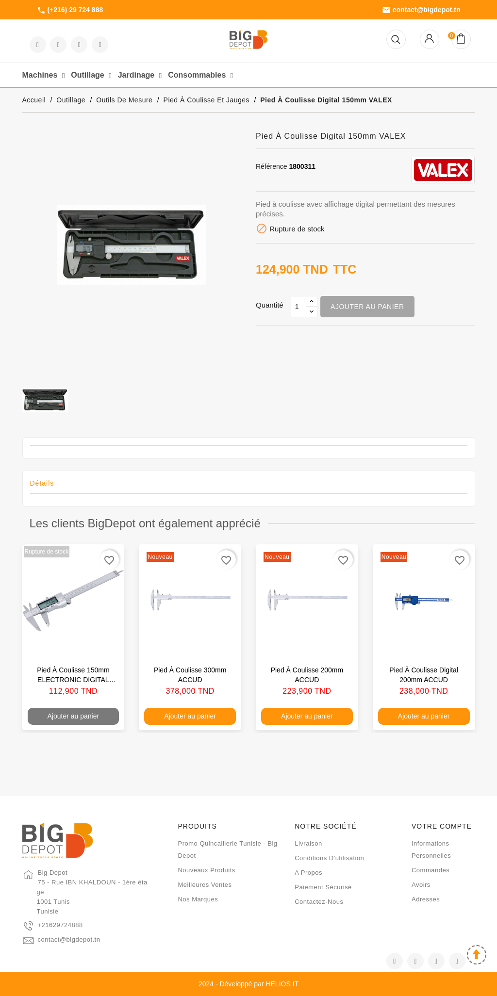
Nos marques (198, 899)
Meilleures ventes (205, 884)
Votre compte (442, 826)
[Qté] (298, 306)
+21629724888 (60, 925)
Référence (271, 166)
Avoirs (421, 884)
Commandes (430, 870)
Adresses (426, 899)
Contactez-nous (319, 901)
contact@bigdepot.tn (421, 10)
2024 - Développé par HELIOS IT (248, 984)
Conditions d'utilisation (329, 858)
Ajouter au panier (367, 306)
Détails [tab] (42, 483)
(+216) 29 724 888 (70, 10)
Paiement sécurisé (323, 887)
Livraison (308, 843)
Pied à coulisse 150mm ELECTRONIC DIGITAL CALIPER (73, 679)
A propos (308, 872)
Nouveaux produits (206, 870)
